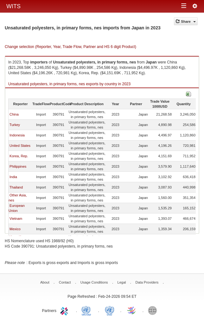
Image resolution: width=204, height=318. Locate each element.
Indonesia (17, 135)
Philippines (18, 166)
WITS (13, 6)
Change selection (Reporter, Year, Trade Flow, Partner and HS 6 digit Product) (70, 47)
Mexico (15, 229)
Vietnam (16, 218)
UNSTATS (109, 310)
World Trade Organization (131, 310)
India (13, 177)
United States (20, 145)
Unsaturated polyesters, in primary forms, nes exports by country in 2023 (69, 84)
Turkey (15, 125)
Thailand (16, 187)
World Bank (154, 310)
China (14, 114)
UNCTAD (87, 310)
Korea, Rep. (19, 156)
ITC (65, 310)
